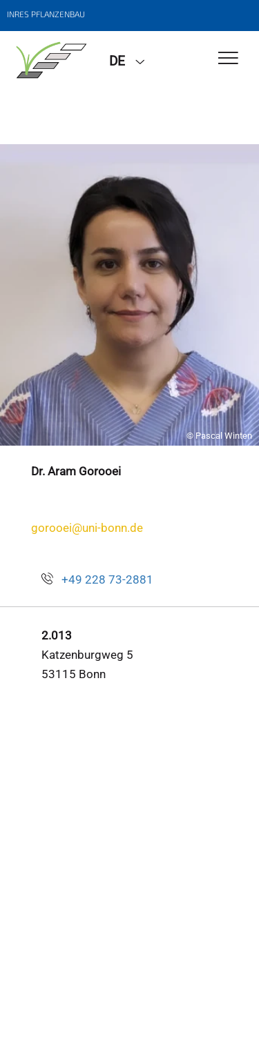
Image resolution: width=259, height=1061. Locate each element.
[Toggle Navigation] (228, 59)
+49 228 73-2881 (107, 579)
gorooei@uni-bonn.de (87, 528)
